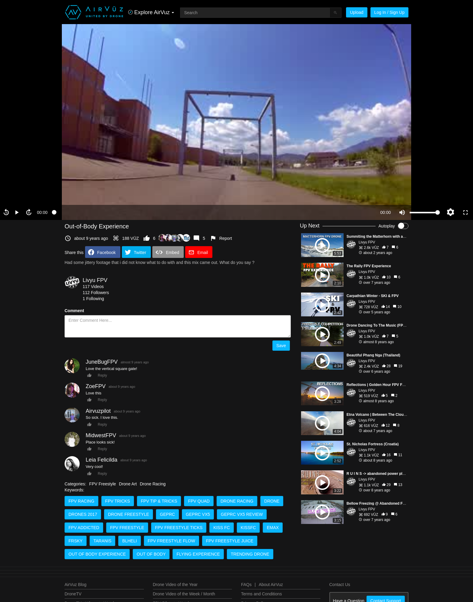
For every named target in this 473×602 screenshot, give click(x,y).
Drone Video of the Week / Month (184, 593)
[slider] (213, 212)
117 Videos (93, 286)
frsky (75, 540)
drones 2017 (82, 514)
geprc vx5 (198, 514)
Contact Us (339, 584)
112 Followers (96, 292)
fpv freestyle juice (229, 540)
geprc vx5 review (242, 514)
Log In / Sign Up (389, 12)
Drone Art (128, 483)
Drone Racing (153, 483)
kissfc (248, 527)
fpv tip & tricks (159, 501)
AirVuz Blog (76, 584)
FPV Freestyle (102, 483)
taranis (103, 540)
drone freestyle (128, 514)
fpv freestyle (127, 527)
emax (273, 527)
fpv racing (81, 501)
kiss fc (221, 527)
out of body (151, 554)
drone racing (237, 501)
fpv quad (199, 501)
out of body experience (97, 554)
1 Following (93, 298)
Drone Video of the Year (175, 584)
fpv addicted (83, 527)
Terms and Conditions (261, 593)
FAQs (246, 584)
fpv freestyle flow (171, 540)
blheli (129, 540)
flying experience (198, 554)
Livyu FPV (95, 280)
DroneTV (73, 593)
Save (281, 345)
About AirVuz (271, 584)
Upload (356, 12)
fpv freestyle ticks (179, 527)
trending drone (250, 554)
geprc (167, 514)
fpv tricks (117, 501)
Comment (74, 310)
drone (272, 501)
